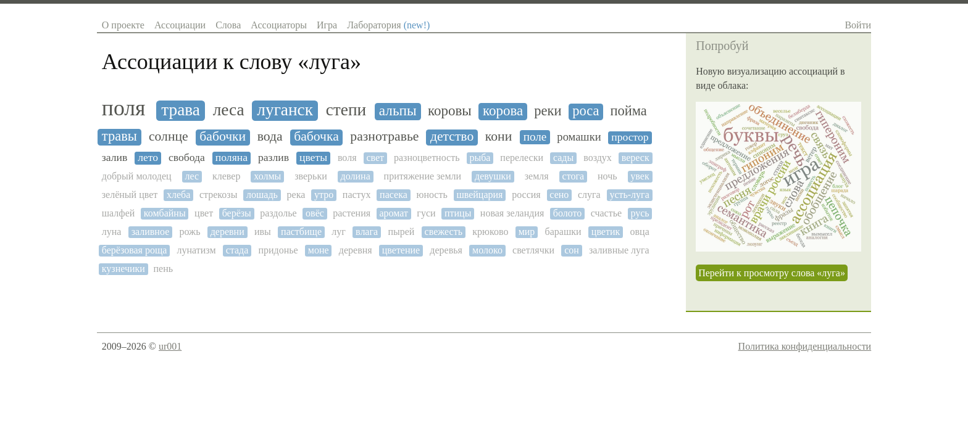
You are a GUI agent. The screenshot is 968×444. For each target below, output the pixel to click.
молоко (487, 250)
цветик (605, 231)
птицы (457, 213)
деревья (446, 250)
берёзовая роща (134, 250)
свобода (187, 157)
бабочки (222, 137)
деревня (355, 250)
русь (639, 213)
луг (339, 231)
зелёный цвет (130, 194)
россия (526, 194)
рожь (189, 231)
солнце (168, 137)
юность (431, 194)
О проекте (123, 25)
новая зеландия (512, 213)
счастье (606, 213)
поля (124, 108)
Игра (327, 25)
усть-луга (629, 194)
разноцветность (426, 157)
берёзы (236, 213)
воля (347, 157)
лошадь (262, 194)
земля (537, 176)
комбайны (165, 213)
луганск (285, 110)
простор (629, 137)
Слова (228, 25)
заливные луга (619, 250)
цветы (313, 157)
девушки (493, 176)
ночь (607, 176)
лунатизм (196, 250)
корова (503, 110)
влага (367, 231)
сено (559, 194)
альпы (398, 110)
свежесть (443, 231)
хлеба (178, 194)
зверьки (310, 176)
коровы (450, 110)
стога (573, 176)
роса (585, 111)
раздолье (278, 213)
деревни (227, 231)
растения (351, 213)
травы (119, 136)
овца (639, 231)
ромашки (579, 137)
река (296, 194)
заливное (150, 231)
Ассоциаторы (279, 25)
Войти (858, 25)
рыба (479, 157)
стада (237, 250)
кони (498, 137)
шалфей (118, 213)
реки (547, 111)
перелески (521, 157)
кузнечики (123, 268)
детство (452, 137)
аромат (393, 213)
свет (375, 157)
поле (535, 136)
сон (571, 250)
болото (567, 213)
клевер (226, 176)
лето (148, 157)
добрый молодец (137, 176)
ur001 (170, 346)
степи (346, 110)
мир (527, 231)
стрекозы (218, 194)
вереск (635, 157)
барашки (563, 231)
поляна (231, 157)
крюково (490, 231)
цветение (401, 250)
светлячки (533, 250)
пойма (628, 111)
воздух (597, 157)
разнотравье (384, 137)
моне (318, 250)
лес (192, 176)
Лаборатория (388, 25)
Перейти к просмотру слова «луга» (771, 273)
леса (228, 110)
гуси (426, 213)
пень (163, 268)
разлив (273, 157)
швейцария (479, 194)
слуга (589, 194)
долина (355, 176)
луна (112, 231)
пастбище (301, 231)
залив (115, 157)
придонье (278, 250)
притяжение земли (423, 176)
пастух (357, 194)
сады (563, 157)
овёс (315, 213)
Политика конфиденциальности (805, 346)
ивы (262, 231)
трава (180, 110)
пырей (401, 231)
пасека (393, 194)
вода (270, 137)
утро (323, 194)
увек (639, 176)
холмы (267, 176)
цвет (203, 213)
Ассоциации (180, 25)
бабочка (316, 137)
